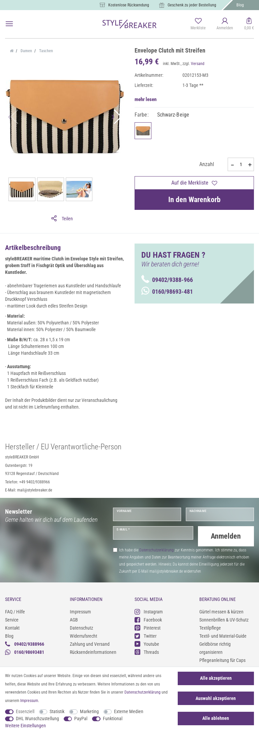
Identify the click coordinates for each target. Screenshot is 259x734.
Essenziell (25, 711)
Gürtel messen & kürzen (221, 611)
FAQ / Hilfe (15, 611)
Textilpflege (210, 627)
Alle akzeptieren (216, 678)
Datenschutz (81, 627)
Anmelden (226, 536)
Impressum (80, 611)
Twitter (145, 635)
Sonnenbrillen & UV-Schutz (224, 619)
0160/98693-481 (167, 291)
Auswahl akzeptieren (216, 698)
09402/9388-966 (167, 279)
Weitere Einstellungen (25, 725)
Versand (197, 63)
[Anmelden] (225, 24)
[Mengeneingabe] (241, 164)
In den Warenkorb (194, 199)
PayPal (80, 718)
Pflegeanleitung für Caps (222, 659)
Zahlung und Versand (90, 643)
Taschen (45, 51)
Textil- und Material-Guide (223, 635)
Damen (26, 51)
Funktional (112, 718)
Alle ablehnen (215, 718)
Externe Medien (128, 711)
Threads (147, 652)
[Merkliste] (198, 24)
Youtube (147, 643)
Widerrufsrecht (83, 635)
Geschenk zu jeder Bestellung (192, 5)
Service (12, 619)
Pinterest (148, 627)
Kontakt (12, 627)
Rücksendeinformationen (93, 651)
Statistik (57, 711)
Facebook (148, 619)
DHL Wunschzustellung (37, 718)
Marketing (89, 711)
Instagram (149, 611)
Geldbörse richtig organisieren (215, 647)
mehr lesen (145, 99)
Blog (240, 5)
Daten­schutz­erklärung (142, 692)
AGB (74, 619)
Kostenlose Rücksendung (128, 5)
